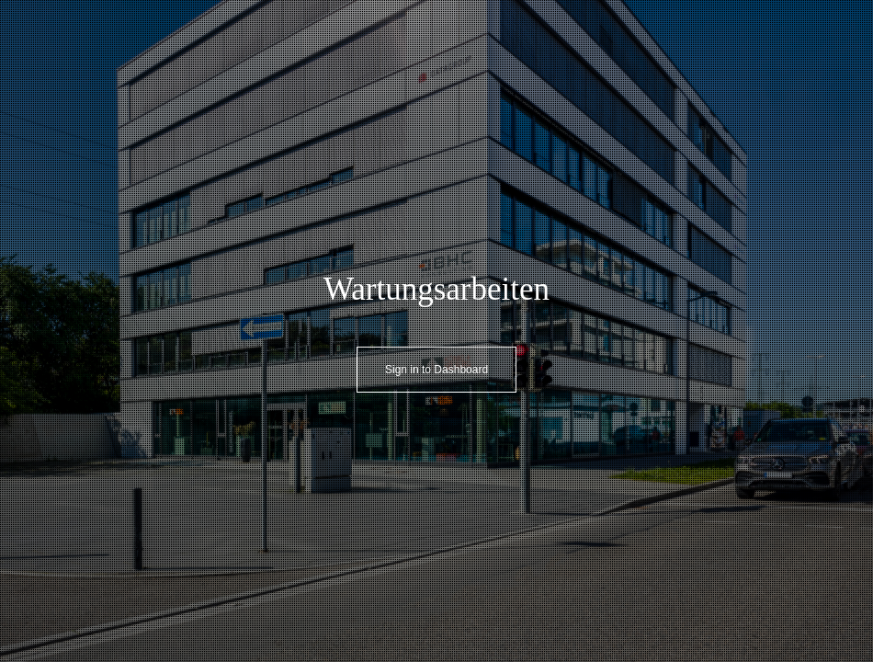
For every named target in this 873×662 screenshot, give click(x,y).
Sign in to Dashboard (436, 369)
